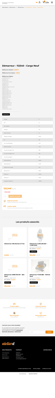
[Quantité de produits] (6, 218)
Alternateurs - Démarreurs (8, 7)
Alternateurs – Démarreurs (6, 380)
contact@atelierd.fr (21, 381)
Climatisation (5, 375)
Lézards (33, 396)
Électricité (4, 377)
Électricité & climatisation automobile (8, 3)
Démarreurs (21, 7)
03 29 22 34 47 (19, 379)
